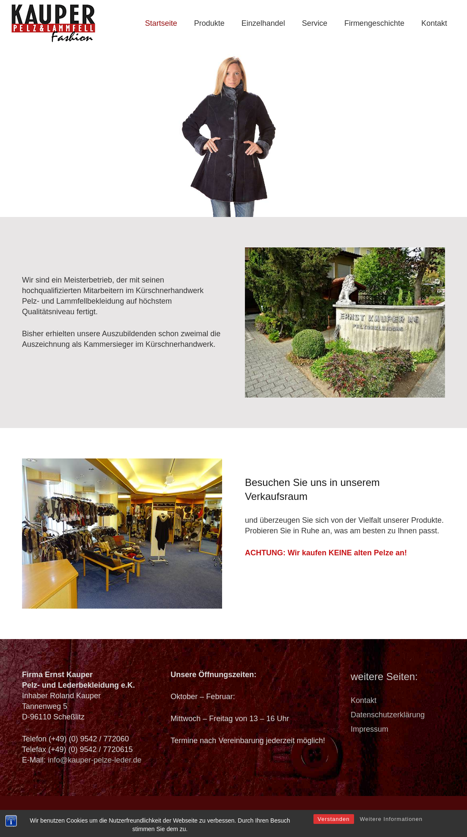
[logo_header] (53, 23)
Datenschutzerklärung (388, 715)
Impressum (369, 729)
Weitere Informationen (391, 830)
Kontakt (363, 700)
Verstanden (334, 830)
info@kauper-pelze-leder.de (94, 760)
